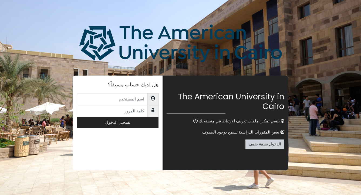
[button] (194, 121)
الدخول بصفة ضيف (265, 144)
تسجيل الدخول (117, 122)
